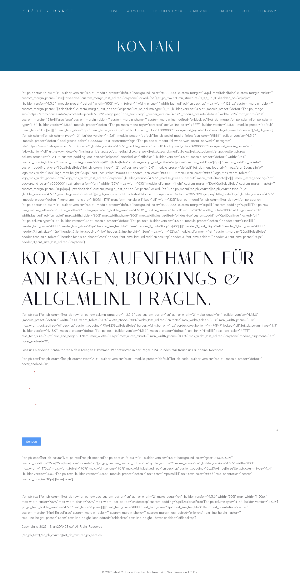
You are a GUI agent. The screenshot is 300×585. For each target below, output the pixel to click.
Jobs (246, 11)
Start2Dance (200, 11)
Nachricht (29, 406)
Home (114, 11)
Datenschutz (50, 488)
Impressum (30, 488)
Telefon (157, 389)
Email (26, 389)
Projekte (227, 11)
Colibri (194, 572)
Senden (31, 442)
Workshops (136, 11)
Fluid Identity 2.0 (168, 11)
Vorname (28, 373)
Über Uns (268, 11)
